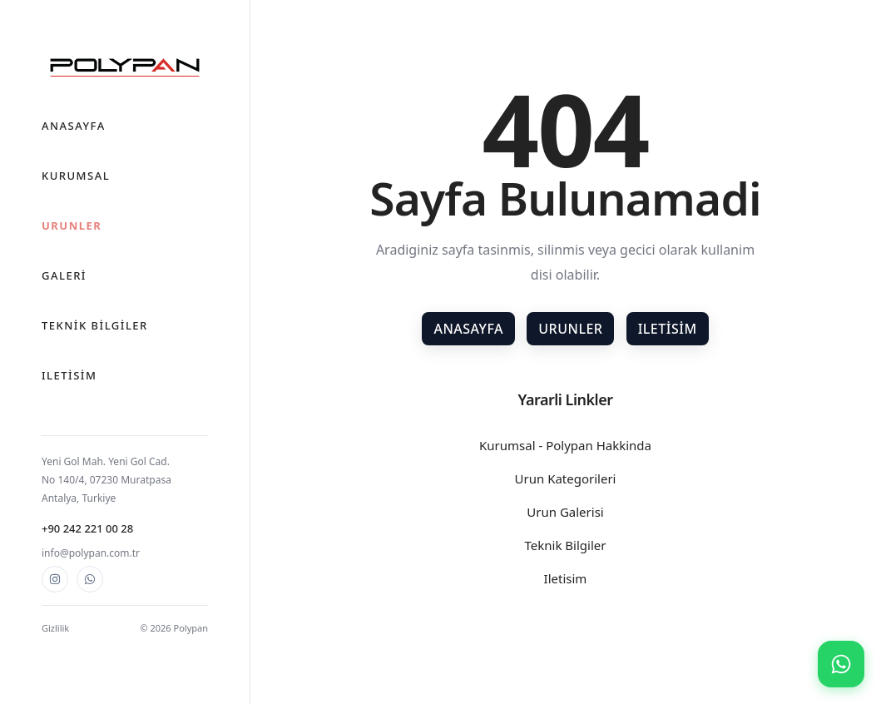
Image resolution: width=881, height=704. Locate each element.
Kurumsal (76, 175)
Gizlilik (55, 628)
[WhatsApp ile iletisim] (841, 664)
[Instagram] (55, 579)
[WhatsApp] (90, 579)
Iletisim (69, 375)
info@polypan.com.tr (91, 553)
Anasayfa (74, 125)
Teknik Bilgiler (95, 325)
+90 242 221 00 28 (87, 528)
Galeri (64, 275)
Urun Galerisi (565, 511)
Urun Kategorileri (565, 478)
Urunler (71, 225)
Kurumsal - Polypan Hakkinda (565, 445)
